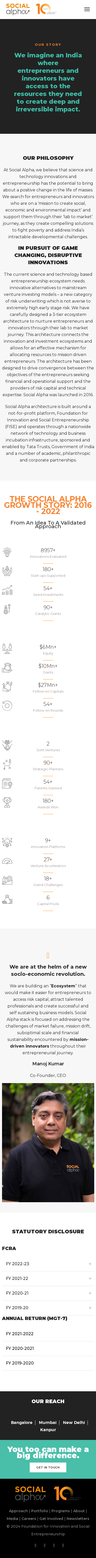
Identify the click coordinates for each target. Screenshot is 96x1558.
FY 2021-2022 (20, 1333)
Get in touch (48, 1467)
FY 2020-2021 (20, 1348)
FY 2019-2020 (20, 1363)
